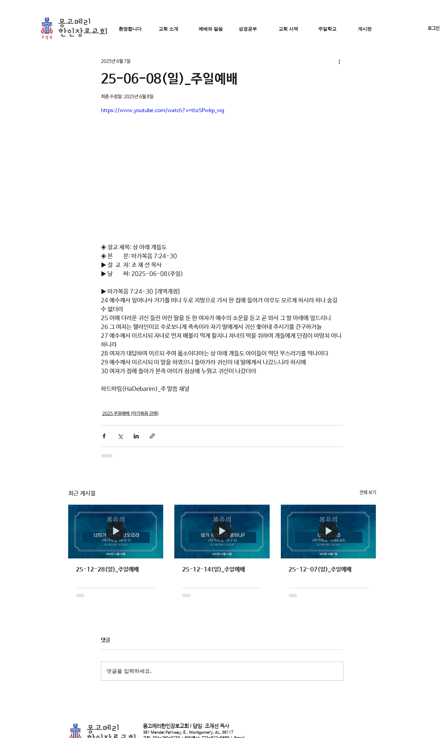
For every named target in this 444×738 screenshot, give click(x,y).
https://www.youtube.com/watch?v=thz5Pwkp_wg (162, 110)
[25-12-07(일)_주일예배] (328, 531)
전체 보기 (367, 492)
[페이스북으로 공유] (104, 436)
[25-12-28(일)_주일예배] (116, 531)
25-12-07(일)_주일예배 (320, 569)
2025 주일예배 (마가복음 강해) (130, 413)
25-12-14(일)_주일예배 (213, 569)
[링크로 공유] (152, 436)
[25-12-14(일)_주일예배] (222, 531)
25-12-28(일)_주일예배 (107, 569)
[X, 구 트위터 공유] (120, 436)
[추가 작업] (339, 61)
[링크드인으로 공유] (136, 436)
